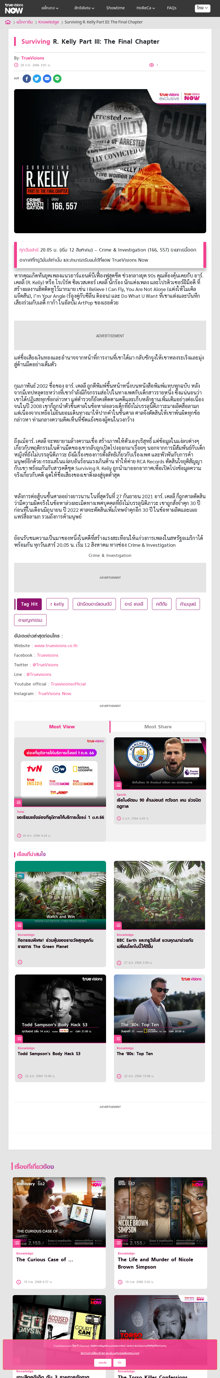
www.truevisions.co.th (56, 645)
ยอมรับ (103, 1363)
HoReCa (146, 8)
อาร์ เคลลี (134, 604)
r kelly (57, 604)
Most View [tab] (62, 727)
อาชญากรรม (30, 620)
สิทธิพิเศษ (85, 8)
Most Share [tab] (158, 727)
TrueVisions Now (54, 693)
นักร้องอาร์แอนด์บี (94, 604)
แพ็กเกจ (50, 8)
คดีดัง (161, 604)
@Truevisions (39, 674)
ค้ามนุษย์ (188, 604)
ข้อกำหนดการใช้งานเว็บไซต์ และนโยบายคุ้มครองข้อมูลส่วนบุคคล (110, 1353)
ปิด (119, 1363)
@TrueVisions (45, 665)
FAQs (171, 8)
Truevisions (47, 655)
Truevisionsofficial (68, 684)
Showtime (115, 8)
